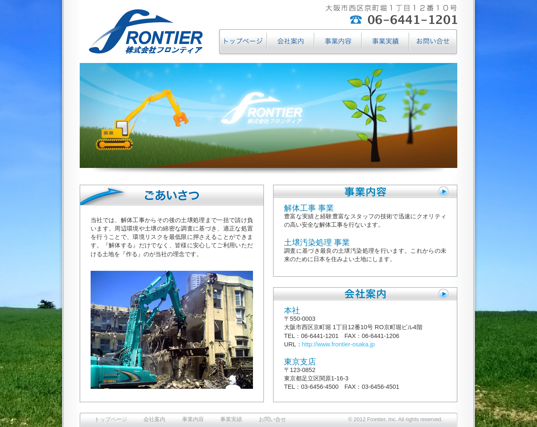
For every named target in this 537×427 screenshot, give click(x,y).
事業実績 (231, 419)
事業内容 (193, 419)
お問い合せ (272, 419)
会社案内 (154, 419)
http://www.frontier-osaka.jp (338, 344)
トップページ (110, 419)
